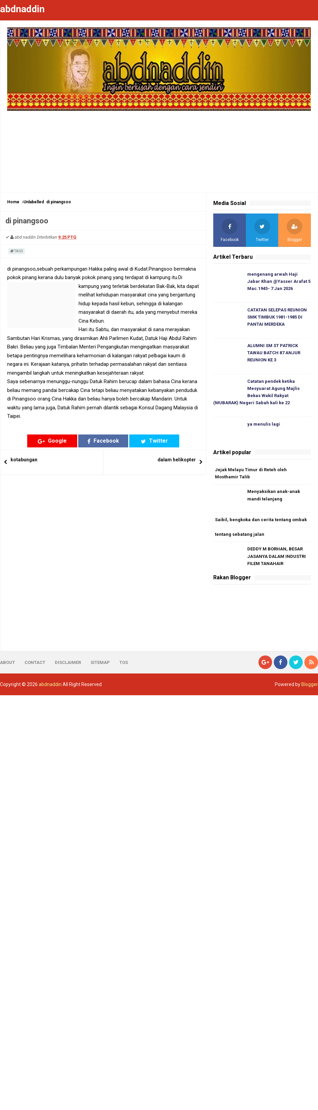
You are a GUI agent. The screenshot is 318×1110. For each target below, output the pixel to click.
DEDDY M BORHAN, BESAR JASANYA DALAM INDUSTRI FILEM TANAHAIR (276, 556)
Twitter (154, 441)
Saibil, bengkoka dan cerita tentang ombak (261, 519)
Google (52, 441)
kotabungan (24, 459)
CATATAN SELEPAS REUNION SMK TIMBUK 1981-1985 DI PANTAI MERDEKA (277, 317)
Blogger (309, 684)
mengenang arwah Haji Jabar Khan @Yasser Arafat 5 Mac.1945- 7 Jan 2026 (279, 281)
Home (13, 202)
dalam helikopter (176, 459)
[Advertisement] (159, 148)
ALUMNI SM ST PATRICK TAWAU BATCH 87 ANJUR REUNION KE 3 (273, 352)
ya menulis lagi (263, 424)
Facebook (103, 441)
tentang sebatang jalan (239, 534)
